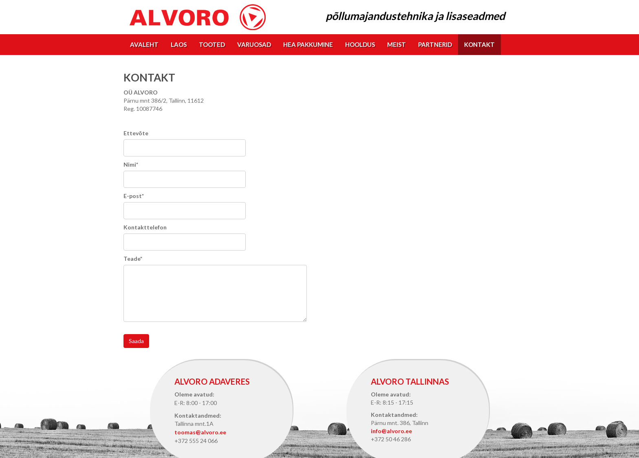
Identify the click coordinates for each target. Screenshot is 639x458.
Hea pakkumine (308, 44)
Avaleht (144, 44)
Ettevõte (135, 133)
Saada (136, 340)
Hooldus (360, 44)
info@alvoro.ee (391, 430)
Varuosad (254, 44)
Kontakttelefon (145, 227)
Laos (179, 44)
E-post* (133, 195)
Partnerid (435, 44)
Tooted (212, 44)
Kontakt (479, 44)
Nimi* (130, 164)
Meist (396, 44)
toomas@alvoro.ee (200, 432)
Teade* (132, 258)
